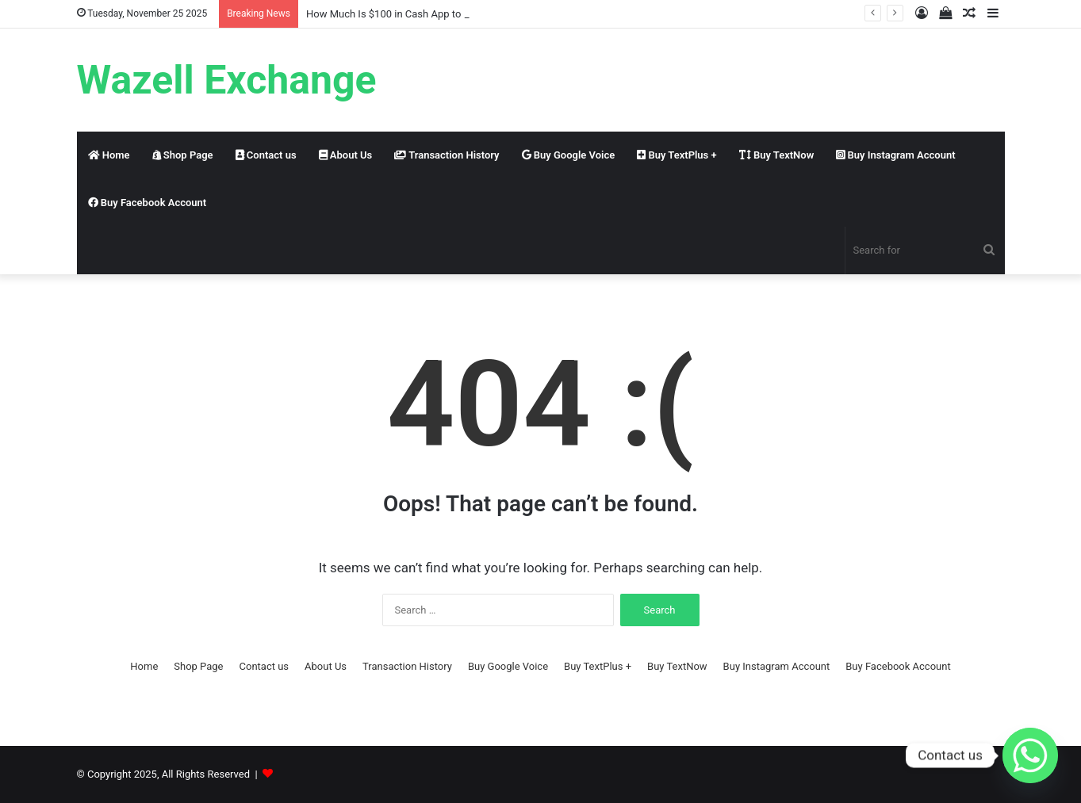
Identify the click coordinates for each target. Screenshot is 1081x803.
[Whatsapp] (1030, 755)
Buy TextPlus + (676, 155)
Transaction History (446, 155)
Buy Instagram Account (895, 155)
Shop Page (182, 155)
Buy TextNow (777, 155)
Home (109, 155)
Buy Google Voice (568, 155)
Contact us (266, 155)
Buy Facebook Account (147, 202)
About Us (346, 155)
